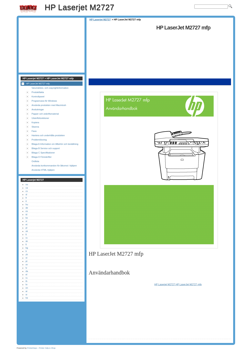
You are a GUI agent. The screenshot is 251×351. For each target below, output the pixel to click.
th (26, 281)
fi (26, 244)
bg (26, 248)
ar (26, 291)
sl (26, 194)
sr (26, 294)
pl (26, 228)
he (26, 298)
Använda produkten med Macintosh (49, 105)
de (26, 208)
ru (26, 278)
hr (26, 284)
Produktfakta (38, 92)
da (26, 271)
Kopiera (35, 122)
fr (26, 198)
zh (26, 254)
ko (26, 218)
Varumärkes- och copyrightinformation (50, 88)
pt (26, 261)
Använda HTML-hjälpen (43, 170)
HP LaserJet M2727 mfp (38, 83)
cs (26, 191)
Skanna (35, 127)
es (26, 211)
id (26, 214)
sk (26, 241)
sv (26, 264)
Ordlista (35, 161)
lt (26, 234)
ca (26, 188)
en (26, 288)
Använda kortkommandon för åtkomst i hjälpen (54, 165)
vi (26, 221)
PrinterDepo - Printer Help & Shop (41, 348)
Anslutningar (38, 109)
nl (26, 258)
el (26, 274)
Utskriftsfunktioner (40, 118)
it (26, 201)
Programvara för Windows (44, 101)
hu (26, 204)
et (26, 224)
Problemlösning (39, 140)
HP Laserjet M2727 (28, 9)
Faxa (34, 131)
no (26, 184)
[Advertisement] (121, 51)
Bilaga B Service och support (46, 148)
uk (26, 231)
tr (26, 251)
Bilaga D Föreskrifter (42, 157)
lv (26, 268)
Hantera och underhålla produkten (48, 135)
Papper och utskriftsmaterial (45, 114)
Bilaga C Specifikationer (43, 152)
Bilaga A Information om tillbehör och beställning (55, 144)
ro (26, 238)
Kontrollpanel (38, 96)
